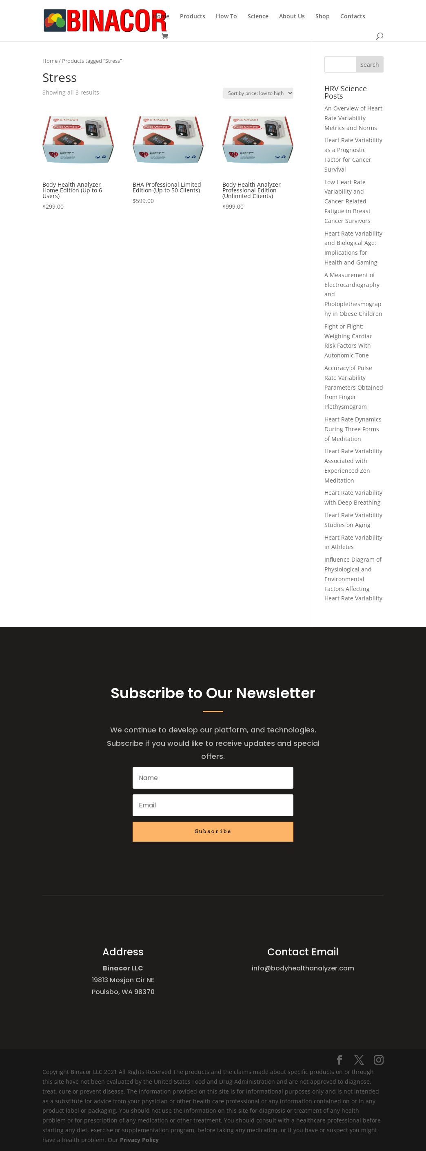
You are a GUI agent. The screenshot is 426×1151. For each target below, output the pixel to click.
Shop (322, 16)
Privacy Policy (139, 1140)
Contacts (352, 16)
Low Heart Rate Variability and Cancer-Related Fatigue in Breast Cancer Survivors (347, 201)
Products (192, 16)
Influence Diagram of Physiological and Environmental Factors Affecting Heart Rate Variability (353, 579)
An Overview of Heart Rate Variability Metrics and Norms (353, 118)
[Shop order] (258, 93)
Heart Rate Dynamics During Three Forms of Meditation (353, 429)
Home (161, 16)
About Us (292, 16)
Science (258, 16)
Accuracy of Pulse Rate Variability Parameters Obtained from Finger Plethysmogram (353, 387)
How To (226, 16)
